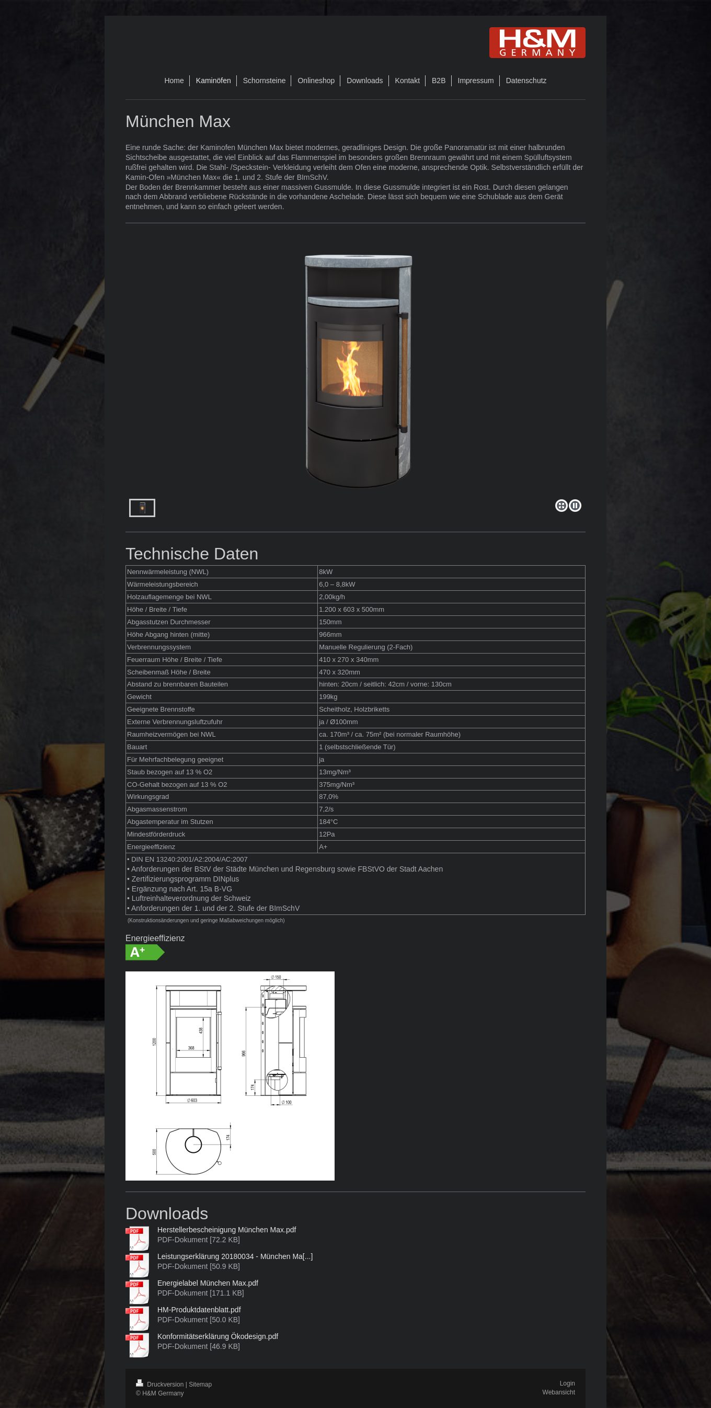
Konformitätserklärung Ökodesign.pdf (217, 1336)
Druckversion (161, 1384)
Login (567, 1383)
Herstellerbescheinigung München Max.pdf (226, 1230)
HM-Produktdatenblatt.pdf (199, 1310)
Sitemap (200, 1384)
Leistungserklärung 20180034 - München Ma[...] (235, 1256)
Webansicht (559, 1392)
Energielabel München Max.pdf (207, 1283)
